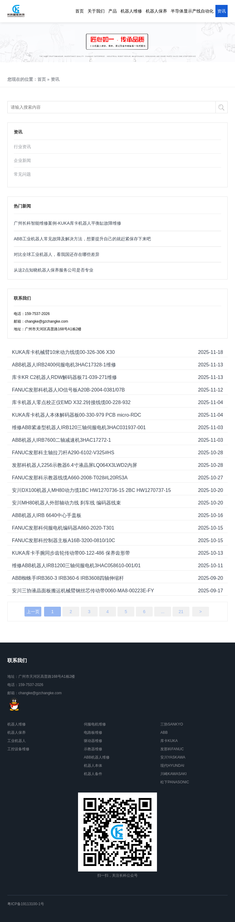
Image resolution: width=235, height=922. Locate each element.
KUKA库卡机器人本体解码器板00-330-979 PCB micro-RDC (76, 415)
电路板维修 (93, 732)
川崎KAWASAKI (173, 774)
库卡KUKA (169, 741)
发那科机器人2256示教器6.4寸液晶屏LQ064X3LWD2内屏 (74, 465)
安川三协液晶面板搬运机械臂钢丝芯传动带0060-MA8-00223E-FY (83, 590)
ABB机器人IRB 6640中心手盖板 (46, 515)
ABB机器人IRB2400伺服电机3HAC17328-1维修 (64, 364)
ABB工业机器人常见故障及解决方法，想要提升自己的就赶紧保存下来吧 (82, 238)
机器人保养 (156, 11)
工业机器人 (16, 741)
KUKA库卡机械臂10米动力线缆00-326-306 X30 (63, 352)
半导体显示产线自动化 (192, 11)
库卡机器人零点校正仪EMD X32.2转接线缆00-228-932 (71, 402)
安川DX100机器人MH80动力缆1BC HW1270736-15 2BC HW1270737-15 (91, 490)
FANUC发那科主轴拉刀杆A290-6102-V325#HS (63, 452)
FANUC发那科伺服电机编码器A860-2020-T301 (63, 527)
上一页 (33, 611)
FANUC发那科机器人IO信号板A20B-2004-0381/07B (68, 389)
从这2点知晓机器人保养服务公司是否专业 (53, 270)
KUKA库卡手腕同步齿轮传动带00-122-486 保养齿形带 (71, 553)
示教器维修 (93, 749)
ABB (164, 732)
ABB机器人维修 (97, 757)
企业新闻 (22, 160)
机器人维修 (131, 11)
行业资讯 (22, 146)
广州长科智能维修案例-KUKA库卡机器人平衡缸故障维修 (67, 223)
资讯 (221, 11)
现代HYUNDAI (172, 765)
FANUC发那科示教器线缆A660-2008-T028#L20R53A (70, 477)
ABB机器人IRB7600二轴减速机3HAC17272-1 (61, 440)
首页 (79, 11)
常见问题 (22, 174)
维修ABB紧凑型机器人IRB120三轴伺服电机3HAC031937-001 (79, 427)
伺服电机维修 (95, 724)
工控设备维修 (18, 749)
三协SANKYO (171, 724)
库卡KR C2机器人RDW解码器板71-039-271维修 (64, 377)
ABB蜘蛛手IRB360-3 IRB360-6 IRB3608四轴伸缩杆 (68, 578)
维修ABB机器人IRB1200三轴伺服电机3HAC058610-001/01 (76, 565)
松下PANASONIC (174, 782)
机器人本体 (93, 765)
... (163, 611)
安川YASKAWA (172, 757)
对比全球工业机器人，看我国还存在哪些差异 (56, 254)
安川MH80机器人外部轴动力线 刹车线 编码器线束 (66, 502)
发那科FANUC (172, 749)
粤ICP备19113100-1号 (25, 904)
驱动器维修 (93, 741)
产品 (112, 11)
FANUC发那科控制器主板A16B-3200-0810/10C (63, 540)
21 (181, 611)
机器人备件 (93, 774)
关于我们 (96, 11)
